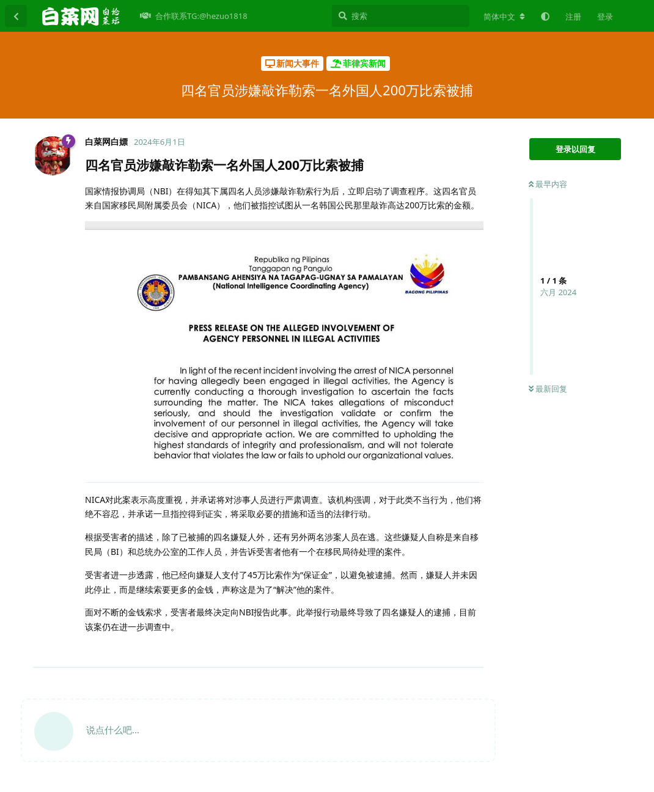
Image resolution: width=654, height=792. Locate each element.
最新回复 (548, 388)
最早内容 (548, 183)
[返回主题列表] (16, 16)
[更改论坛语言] (504, 17)
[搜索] (400, 16)
